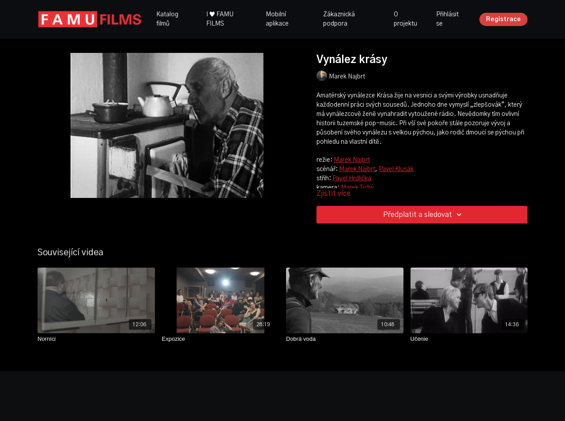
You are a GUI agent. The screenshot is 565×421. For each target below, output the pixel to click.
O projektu (405, 19)
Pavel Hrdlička (351, 178)
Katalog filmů (167, 19)
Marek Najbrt (352, 160)
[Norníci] (96, 339)
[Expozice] (220, 339)
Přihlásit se (447, 19)
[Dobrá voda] (344, 339)
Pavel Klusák (396, 169)
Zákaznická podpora (339, 19)
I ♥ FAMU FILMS (220, 19)
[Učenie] (469, 339)
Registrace (503, 19)
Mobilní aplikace (277, 19)
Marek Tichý (357, 188)
